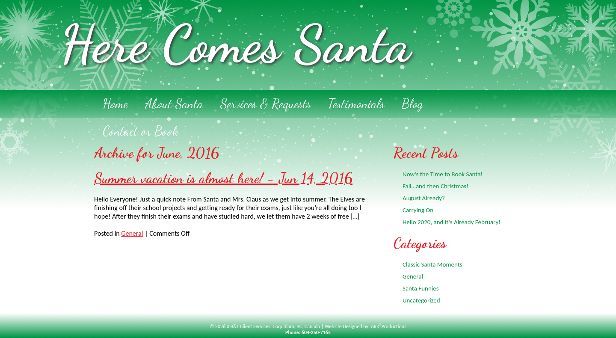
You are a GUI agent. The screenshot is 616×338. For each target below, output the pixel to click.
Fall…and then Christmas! (435, 186)
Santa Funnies (421, 288)
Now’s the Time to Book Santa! (443, 174)
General (132, 233)
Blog (412, 103)
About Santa (174, 103)
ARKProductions (388, 326)
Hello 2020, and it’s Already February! (451, 222)
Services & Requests (265, 103)
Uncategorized (421, 300)
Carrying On (418, 210)
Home (115, 103)
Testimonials (356, 103)
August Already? (424, 198)
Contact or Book (140, 131)
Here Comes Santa (235, 44)
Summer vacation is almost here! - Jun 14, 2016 (223, 178)
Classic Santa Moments (432, 264)
